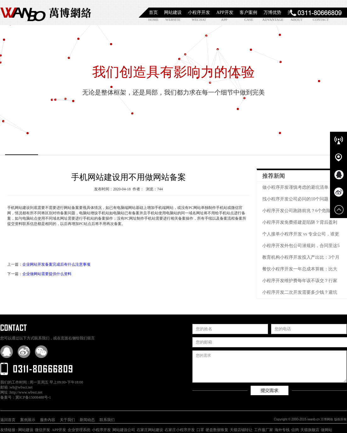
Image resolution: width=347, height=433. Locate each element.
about (297, 19)
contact (320, 19)
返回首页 (7, 420)
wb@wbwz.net (21, 387)
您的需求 (269, 366)
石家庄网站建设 (150, 430)
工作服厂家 (263, 430)
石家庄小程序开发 (180, 430)
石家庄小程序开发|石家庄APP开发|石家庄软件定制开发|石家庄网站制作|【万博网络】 (46, 12)
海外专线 (282, 430)
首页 (153, 12)
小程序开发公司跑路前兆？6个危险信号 (300, 210)
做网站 (326, 430)
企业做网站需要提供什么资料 (46, 274)
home (153, 19)
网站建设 (173, 12)
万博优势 (272, 12)
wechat (199, 19)
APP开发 (224, 12)
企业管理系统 (79, 430)
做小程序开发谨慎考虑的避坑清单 (295, 187)
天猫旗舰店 (309, 430)
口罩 (200, 430)
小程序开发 (199, 12)
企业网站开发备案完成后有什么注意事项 (56, 264)
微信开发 (42, 430)
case (248, 19)
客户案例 (248, 12)
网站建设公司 (123, 430)
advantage (269, 19)
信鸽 (295, 430)
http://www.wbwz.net (26, 392)
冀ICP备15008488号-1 (33, 397)
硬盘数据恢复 (217, 430)
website (172, 19)
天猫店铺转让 (241, 430)
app (224, 19)
